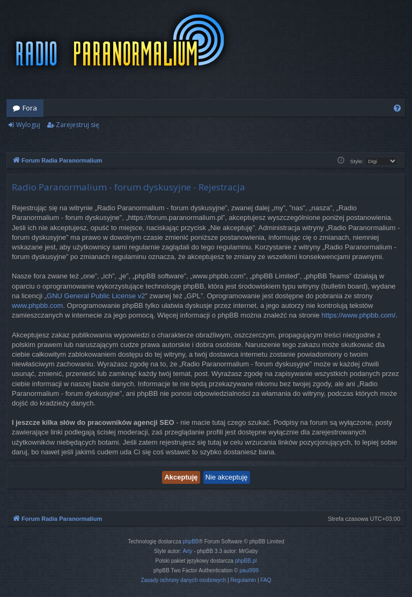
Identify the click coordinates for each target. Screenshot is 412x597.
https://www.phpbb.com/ (358, 315)
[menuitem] (397, 108)
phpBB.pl (246, 561)
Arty (188, 551)
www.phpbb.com (37, 305)
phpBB (191, 541)
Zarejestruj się (77, 124)
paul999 (249, 570)
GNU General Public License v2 (96, 296)
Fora (30, 108)
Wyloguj (28, 124)
